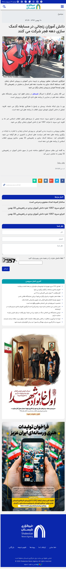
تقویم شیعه (22, 549)
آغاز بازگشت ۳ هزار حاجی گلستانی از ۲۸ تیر (47, 293)
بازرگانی (11, 549)
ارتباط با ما (42, 549)
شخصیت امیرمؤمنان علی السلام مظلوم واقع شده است (43, 303)
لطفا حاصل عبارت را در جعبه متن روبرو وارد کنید (46, 258)
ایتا (36, 2)
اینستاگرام (33, 2)
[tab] (33, 282)
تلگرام (40, 2)
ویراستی (29, 2)
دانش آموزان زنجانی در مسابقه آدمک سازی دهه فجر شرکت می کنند (37, 29)
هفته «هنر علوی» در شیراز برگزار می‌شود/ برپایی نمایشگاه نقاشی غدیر (39, 297)
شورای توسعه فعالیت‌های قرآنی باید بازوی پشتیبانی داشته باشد (41, 300)
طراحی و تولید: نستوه (33, 566)
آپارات (21, 2)
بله (25, 2)
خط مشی (52, 549)
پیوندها (32, 549)
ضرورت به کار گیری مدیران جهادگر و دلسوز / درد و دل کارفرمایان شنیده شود (37, 322)
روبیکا (17, 2)
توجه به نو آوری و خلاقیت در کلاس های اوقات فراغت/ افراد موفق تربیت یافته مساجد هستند (32, 319)
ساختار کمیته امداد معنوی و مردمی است (47, 202)
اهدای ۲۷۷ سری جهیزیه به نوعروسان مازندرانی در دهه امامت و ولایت (39, 287)
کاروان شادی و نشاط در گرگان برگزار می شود (47, 290)
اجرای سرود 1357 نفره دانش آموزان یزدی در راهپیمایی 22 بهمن (36, 208)
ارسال (5, 269)
